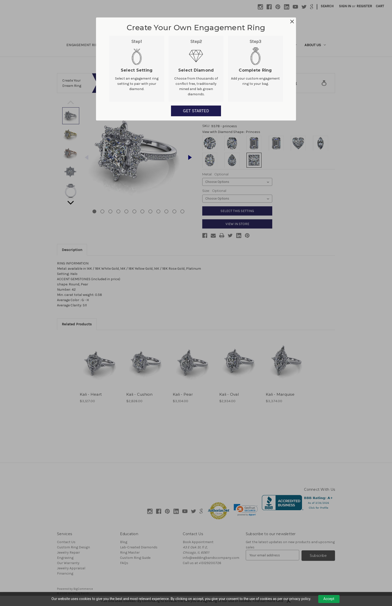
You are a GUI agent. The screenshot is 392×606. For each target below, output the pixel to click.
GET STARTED (196, 111)
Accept (329, 599)
